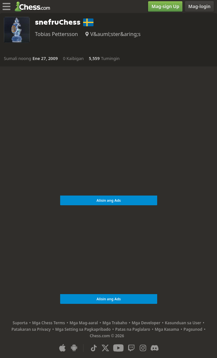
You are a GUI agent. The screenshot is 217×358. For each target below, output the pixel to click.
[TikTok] (94, 348)
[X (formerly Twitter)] (105, 348)
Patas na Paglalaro (132, 329)
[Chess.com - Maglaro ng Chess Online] (34, 6)
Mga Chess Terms (48, 323)
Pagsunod (193, 329)
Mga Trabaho (115, 323)
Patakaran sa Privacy (30, 329)
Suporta (20, 323)
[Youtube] (118, 348)
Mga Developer (146, 323)
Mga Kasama (167, 329)
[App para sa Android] (74, 348)
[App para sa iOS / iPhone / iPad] (62, 348)
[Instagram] (143, 348)
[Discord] (154, 348)
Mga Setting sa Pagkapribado (83, 329)
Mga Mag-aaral (84, 323)
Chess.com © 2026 (107, 336)
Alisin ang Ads (108, 200)
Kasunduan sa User (183, 323)
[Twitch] (131, 348)
